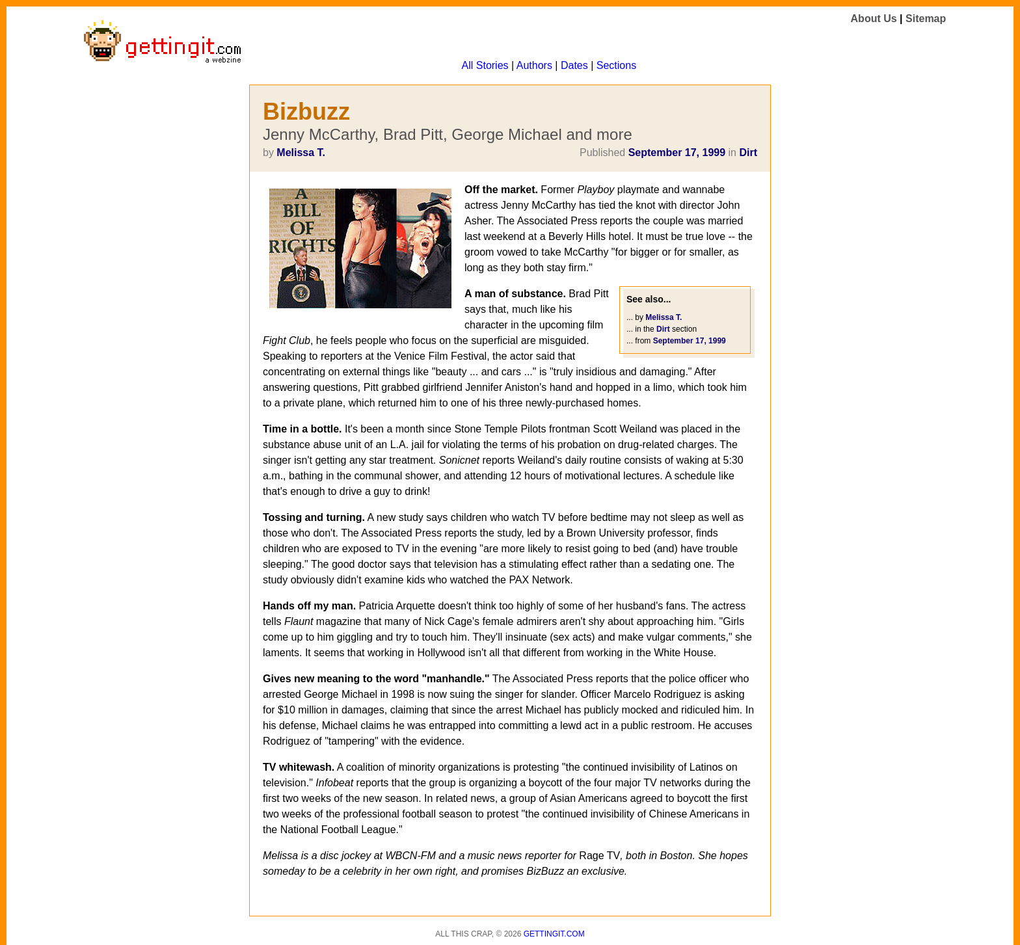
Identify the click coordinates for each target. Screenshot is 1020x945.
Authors (534, 65)
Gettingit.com (554, 933)
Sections (616, 65)
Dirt (748, 152)
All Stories (485, 65)
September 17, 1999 (676, 152)
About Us (874, 18)
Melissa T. (300, 152)
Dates (574, 65)
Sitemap (926, 18)
